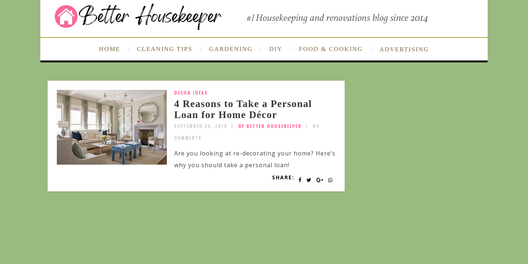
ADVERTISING (404, 49)
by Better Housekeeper (270, 126)
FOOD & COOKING (331, 48)
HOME (109, 48)
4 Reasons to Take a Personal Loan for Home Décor (243, 109)
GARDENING (231, 48)
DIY (275, 48)
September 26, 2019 (200, 126)
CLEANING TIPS (164, 48)
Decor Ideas (191, 92)
